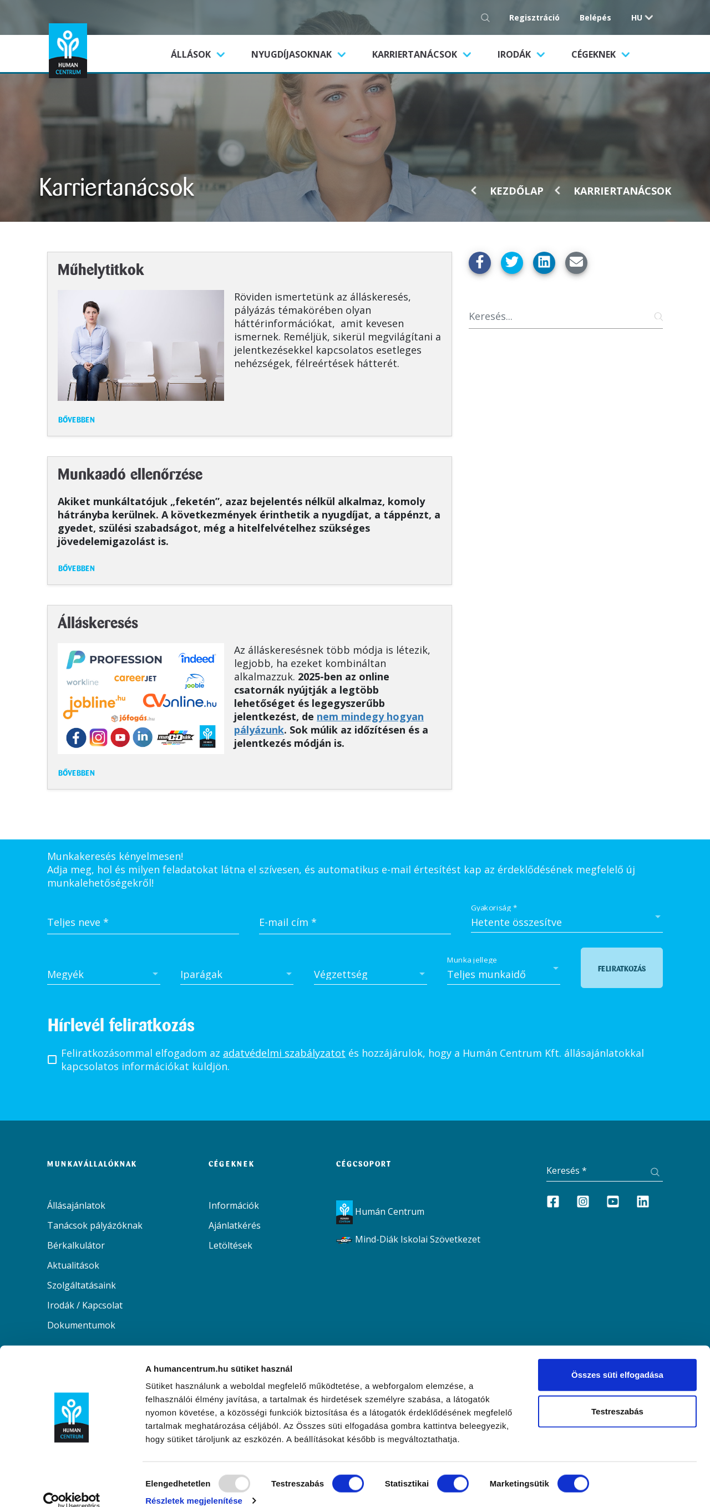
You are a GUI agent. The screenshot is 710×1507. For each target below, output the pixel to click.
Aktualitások (73, 1265)
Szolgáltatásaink (81, 1285)
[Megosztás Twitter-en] (512, 263)
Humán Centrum (380, 1211)
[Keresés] (566, 316)
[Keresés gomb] (488, 17)
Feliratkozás (622, 969)
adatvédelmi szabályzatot (284, 1053)
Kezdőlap (517, 190)
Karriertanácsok (415, 54)
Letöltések (230, 1245)
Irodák (515, 54)
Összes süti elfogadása (617, 1359)
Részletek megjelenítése (193, 1485)
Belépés (595, 17)
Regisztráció (534, 17)
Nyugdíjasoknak (292, 54)
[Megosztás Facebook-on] (480, 263)
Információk (234, 1205)
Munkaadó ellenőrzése (130, 475)
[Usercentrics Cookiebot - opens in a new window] (71, 1485)
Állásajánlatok (76, 1205)
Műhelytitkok (101, 271)
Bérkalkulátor (76, 1245)
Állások (204, 53)
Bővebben (76, 420)
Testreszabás (617, 1396)
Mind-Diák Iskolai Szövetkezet (408, 1239)
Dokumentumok (81, 1325)
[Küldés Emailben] (576, 263)
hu (636, 17)
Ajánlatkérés (235, 1225)
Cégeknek (594, 54)
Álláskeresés (98, 624)
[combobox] (567, 922)
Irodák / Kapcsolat (85, 1305)
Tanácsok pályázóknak (95, 1225)
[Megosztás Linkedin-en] (544, 263)
